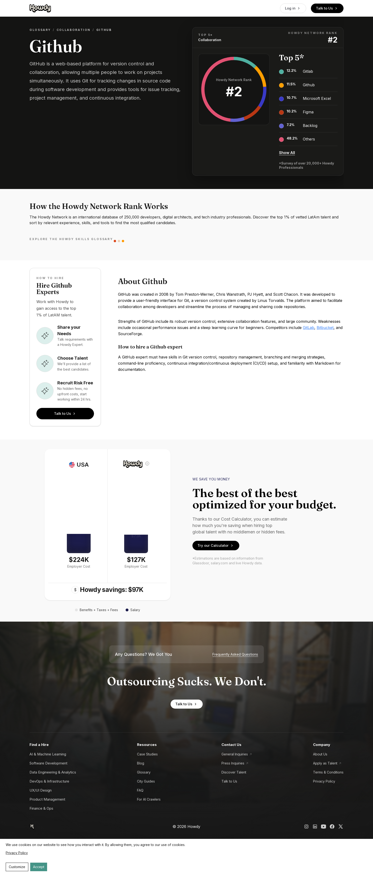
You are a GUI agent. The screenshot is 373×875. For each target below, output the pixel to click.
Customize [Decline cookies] (17, 867)
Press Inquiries (232, 763)
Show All (287, 152)
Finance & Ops (41, 808)
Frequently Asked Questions (235, 654)
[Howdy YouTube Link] (323, 826)
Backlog (310, 125)
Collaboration (74, 30)
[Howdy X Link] (341, 826)
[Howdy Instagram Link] (306, 826)
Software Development (48, 763)
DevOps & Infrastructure (49, 781)
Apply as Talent (325, 763)
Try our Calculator (215, 545)
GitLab (308, 327)
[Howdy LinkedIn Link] (315, 826)
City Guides (146, 781)
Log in (293, 8)
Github (309, 84)
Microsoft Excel (317, 98)
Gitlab (308, 71)
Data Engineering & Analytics (52, 772)
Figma (308, 112)
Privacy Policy (324, 781)
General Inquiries (234, 754)
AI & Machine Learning (47, 754)
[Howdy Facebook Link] (332, 826)
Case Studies (147, 754)
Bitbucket (325, 327)
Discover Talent (233, 772)
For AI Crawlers (149, 799)
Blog (140, 763)
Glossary (40, 30)
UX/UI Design (40, 790)
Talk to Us (327, 8)
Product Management (47, 799)
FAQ (140, 790)
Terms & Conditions (328, 772)
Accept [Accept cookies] (38, 867)
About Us (320, 754)
